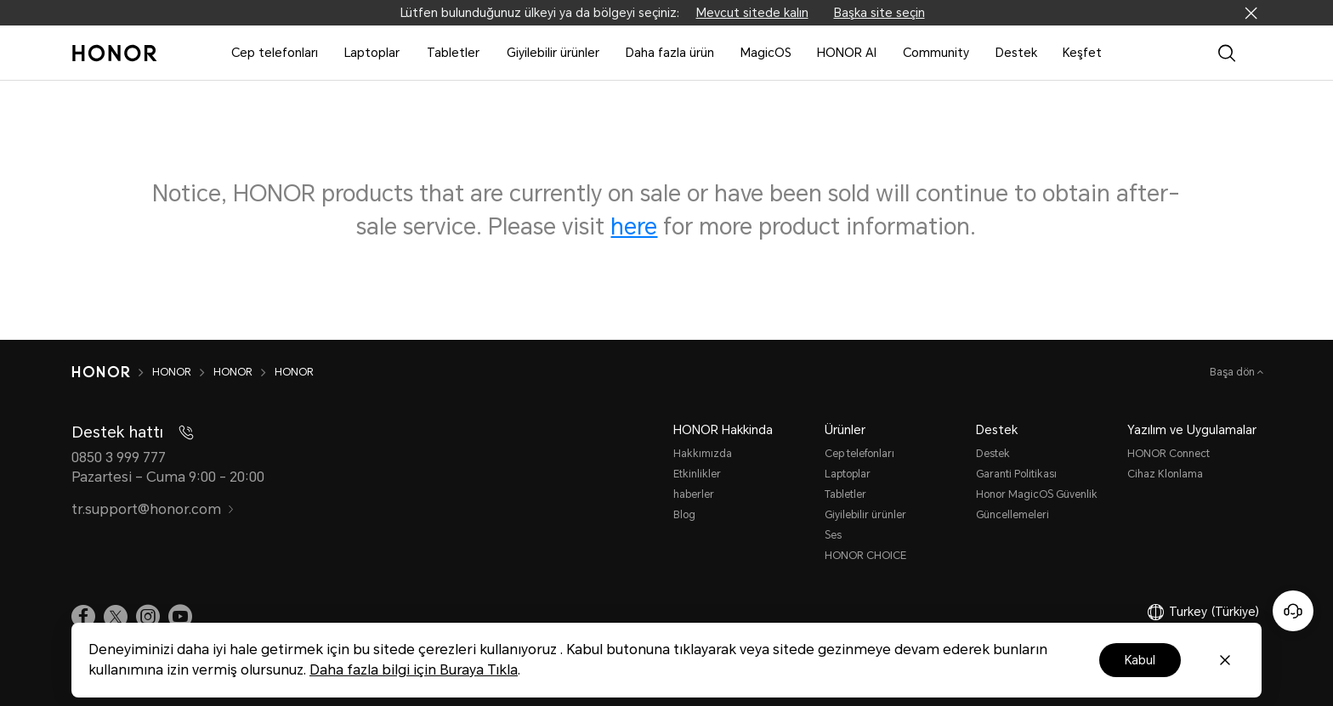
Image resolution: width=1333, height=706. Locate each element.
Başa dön (1233, 372)
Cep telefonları (274, 52)
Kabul (1140, 660)
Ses (833, 535)
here (633, 227)
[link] (83, 616)
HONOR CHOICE (865, 556)
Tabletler (453, 52)
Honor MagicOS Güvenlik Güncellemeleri (1037, 505)
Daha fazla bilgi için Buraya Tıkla (413, 670)
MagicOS (765, 52)
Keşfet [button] (1082, 52)
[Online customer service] (1293, 610)
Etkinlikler (697, 474)
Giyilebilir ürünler (553, 52)
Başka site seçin (879, 13)
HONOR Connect (1168, 454)
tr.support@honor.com (153, 509)
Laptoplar (372, 52)
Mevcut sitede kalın (752, 13)
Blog (684, 515)
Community (936, 52)
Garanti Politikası (1016, 474)
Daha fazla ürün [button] (670, 52)
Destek (1016, 52)
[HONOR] (100, 372)
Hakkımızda (702, 454)
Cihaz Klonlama (1165, 474)
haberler (693, 494)
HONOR (171, 372)
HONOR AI (846, 52)
